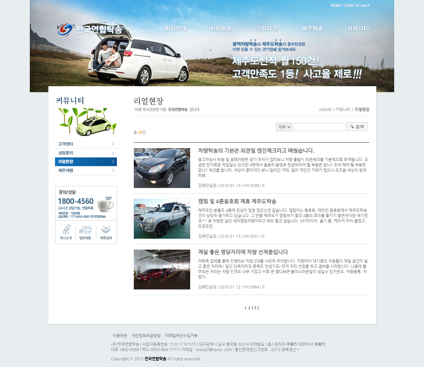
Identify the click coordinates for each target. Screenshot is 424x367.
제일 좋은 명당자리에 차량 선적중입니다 (243, 252)
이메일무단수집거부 (181, 335)
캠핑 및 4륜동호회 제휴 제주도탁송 (237, 201)
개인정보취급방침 (146, 335)
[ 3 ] (255, 307)
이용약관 (120, 335)
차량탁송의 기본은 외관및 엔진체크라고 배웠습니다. (256, 151)
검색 (359, 126)
